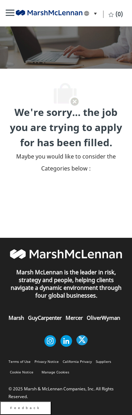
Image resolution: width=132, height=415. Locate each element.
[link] (49, 13)
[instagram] (50, 341)
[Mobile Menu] (10, 13)
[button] (90, 14)
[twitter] (82, 341)
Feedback (25, 408)
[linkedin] (66, 341)
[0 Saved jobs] (115, 14)
